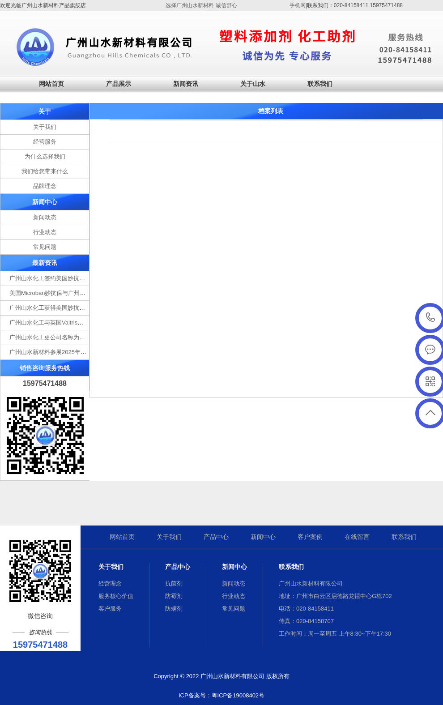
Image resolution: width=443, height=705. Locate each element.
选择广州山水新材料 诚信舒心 (201, 5)
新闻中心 (263, 536)
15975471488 (431, 317)
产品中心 (216, 536)
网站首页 (51, 83)
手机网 (298, 5)
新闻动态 (44, 217)
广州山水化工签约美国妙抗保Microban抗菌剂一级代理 (79, 278)
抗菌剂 (174, 583)
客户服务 (110, 608)
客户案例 (310, 536)
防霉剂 (174, 596)
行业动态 (44, 232)
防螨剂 (174, 608)
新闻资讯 (185, 83)
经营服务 (44, 141)
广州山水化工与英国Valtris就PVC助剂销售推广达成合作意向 (87, 322)
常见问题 (44, 247)
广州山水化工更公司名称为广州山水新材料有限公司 (76, 337)
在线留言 (357, 536)
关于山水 (252, 83)
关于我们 (44, 127)
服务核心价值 (115, 596)
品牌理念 (44, 186)
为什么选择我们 (45, 156)
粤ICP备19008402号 (238, 695)
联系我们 (319, 83)
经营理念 (110, 583)
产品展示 (118, 83)
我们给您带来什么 (44, 171)
